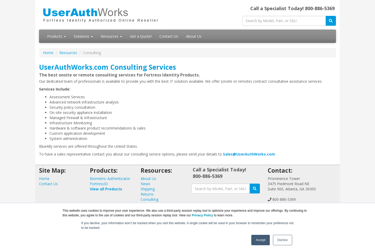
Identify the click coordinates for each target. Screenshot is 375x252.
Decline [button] (282, 240)
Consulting (149, 199)
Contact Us (168, 36)
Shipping (148, 188)
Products (56, 36)
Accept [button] (260, 240)
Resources (111, 36)
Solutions (83, 36)
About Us (194, 36)
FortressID (99, 183)
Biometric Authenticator (110, 178)
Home (48, 52)
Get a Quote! (141, 36)
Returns (147, 194)
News (145, 183)
